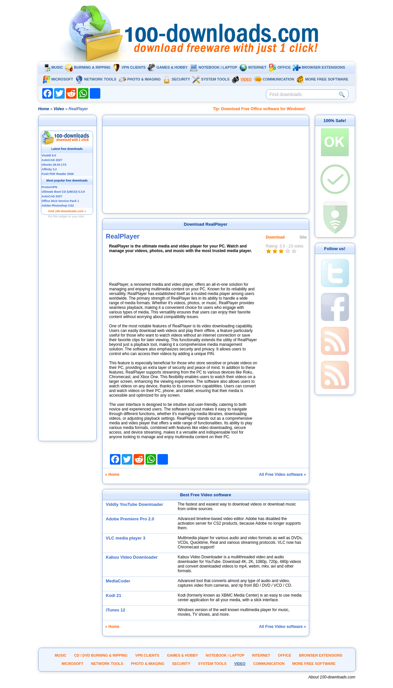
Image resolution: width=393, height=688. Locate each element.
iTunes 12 (115, 609)
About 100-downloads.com (331, 677)
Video (242, 79)
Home (43, 109)
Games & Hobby (167, 67)
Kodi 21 (113, 595)
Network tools (95, 79)
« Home (112, 474)
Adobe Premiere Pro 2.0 (130, 518)
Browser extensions (319, 67)
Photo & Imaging (139, 79)
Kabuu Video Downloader (132, 557)
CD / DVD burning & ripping (101, 655)
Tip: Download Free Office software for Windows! (259, 109)
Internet (252, 67)
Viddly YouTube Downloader (134, 504)
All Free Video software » (282, 474)
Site (303, 237)
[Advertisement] (67, 341)
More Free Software (322, 79)
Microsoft (58, 79)
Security (176, 79)
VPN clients (129, 67)
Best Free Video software (205, 494)
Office (280, 67)
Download (275, 237)
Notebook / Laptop (213, 67)
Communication (274, 79)
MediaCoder (118, 580)
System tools (210, 79)
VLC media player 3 (126, 538)
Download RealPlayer (205, 224)
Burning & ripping (88, 67)
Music (53, 67)
